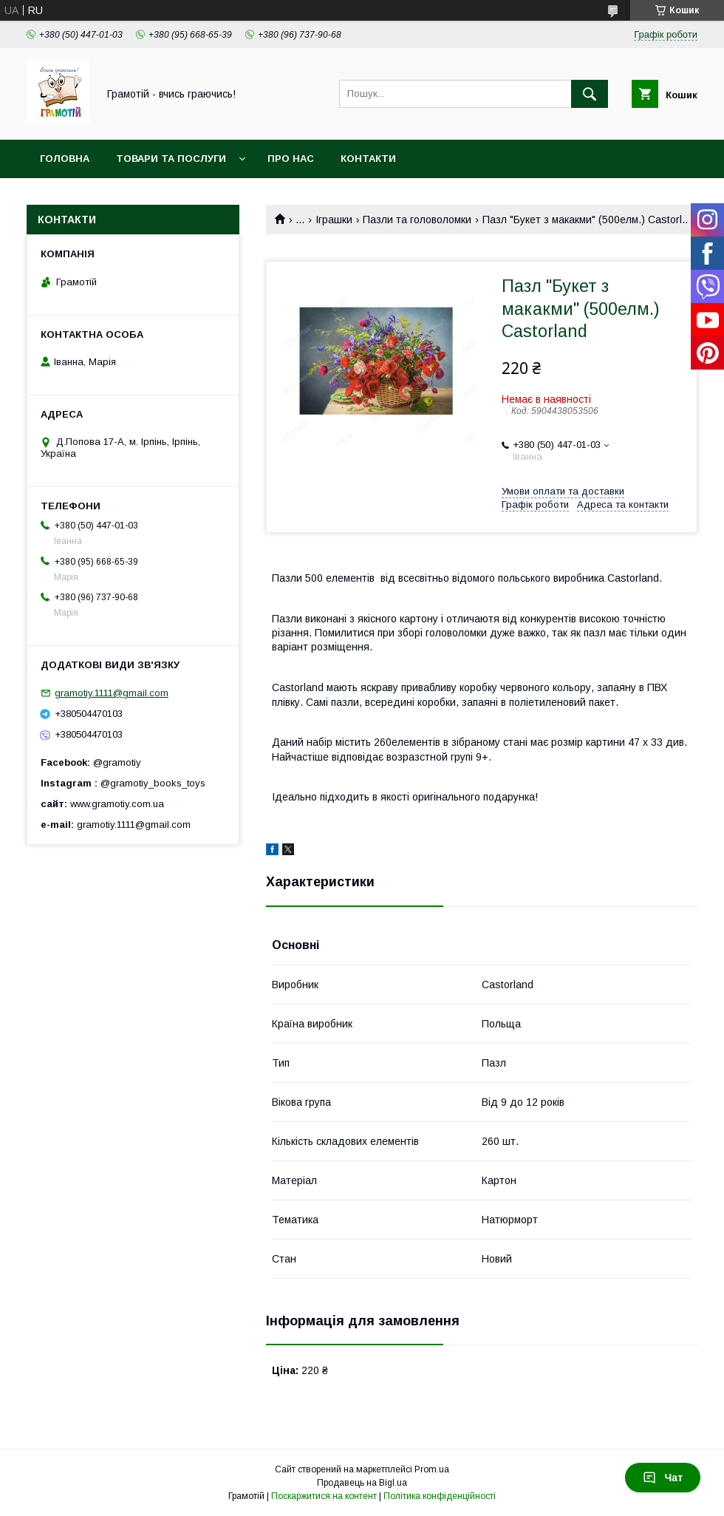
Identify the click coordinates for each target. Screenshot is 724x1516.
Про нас (290, 158)
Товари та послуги (171, 158)
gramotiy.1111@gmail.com (111, 692)
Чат (663, 1477)
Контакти (368, 158)
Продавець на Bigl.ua (362, 1483)
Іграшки (333, 219)
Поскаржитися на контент (324, 1496)
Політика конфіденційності (439, 1496)
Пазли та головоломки (417, 219)
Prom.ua (431, 1469)
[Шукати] (589, 94)
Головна (64, 158)
